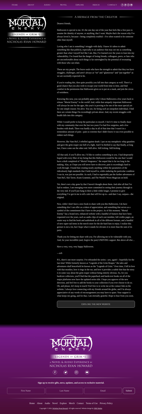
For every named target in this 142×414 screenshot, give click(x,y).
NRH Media (98, 408)
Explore (80, 5)
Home (15, 5)
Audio (47, 5)
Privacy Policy (106, 403)
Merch (96, 5)
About (31, 5)
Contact (112, 5)
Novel (63, 5)
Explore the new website (95, 304)
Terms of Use (92, 403)
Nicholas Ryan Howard (60, 408)
